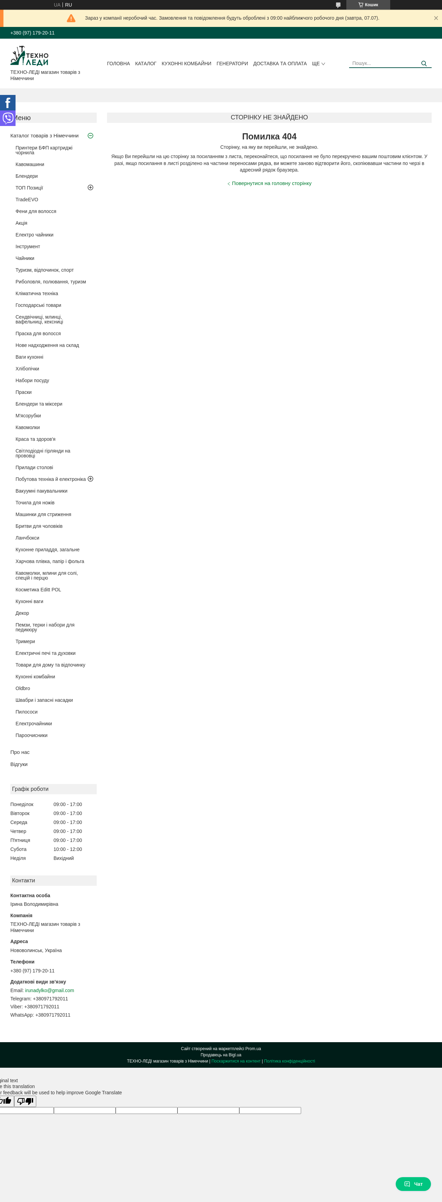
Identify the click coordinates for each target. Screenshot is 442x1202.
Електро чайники (35, 235)
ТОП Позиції (29, 188)
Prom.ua (253, 1048)
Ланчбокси (27, 538)
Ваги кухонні (29, 357)
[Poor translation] (25, 1101)
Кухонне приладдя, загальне (48, 549)
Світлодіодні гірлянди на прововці (43, 453)
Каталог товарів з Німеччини (44, 135)
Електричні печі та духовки (46, 653)
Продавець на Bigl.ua (221, 1055)
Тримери (25, 641)
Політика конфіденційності (289, 1061)
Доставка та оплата (280, 63)
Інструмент (28, 246)
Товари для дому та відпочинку (50, 665)
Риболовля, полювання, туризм (51, 281)
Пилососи (27, 712)
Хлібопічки (27, 368)
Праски (24, 392)
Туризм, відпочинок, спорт (45, 270)
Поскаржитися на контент (235, 1061)
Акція (21, 223)
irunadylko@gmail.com (49, 990)
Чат (413, 1184)
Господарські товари (38, 305)
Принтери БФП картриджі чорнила (44, 150)
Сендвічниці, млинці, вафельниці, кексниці (39, 319)
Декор (22, 613)
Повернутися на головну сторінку (271, 183)
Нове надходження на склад (47, 345)
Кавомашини (30, 164)
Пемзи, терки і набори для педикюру (45, 627)
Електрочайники (34, 723)
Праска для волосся (38, 333)
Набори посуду (32, 380)
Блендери (27, 176)
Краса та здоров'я (36, 439)
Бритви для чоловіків (39, 526)
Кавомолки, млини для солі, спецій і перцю (47, 575)
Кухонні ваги (29, 601)
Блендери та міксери (39, 404)
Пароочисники (32, 735)
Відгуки (19, 764)
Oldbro (23, 688)
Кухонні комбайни (186, 63)
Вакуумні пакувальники (41, 491)
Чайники (25, 258)
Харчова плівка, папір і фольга (50, 561)
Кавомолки (28, 427)
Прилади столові (34, 467)
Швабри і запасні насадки (44, 700)
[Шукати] (424, 63)
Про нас (20, 752)
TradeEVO (27, 199)
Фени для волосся (36, 211)
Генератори (232, 63)
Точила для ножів (35, 502)
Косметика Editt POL (38, 589)
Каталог (145, 63)
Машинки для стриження (43, 514)
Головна (118, 63)
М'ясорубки (28, 415)
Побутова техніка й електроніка (51, 479)
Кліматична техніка (37, 293)
